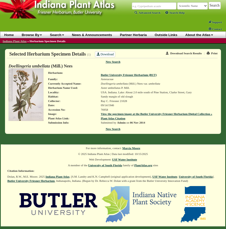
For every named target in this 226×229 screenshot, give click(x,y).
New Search (113, 61)
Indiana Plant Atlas (15, 41)
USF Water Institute (124, 159)
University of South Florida (105, 165)
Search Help (175, 12)
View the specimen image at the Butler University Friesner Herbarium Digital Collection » (156, 113)
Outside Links (166, 35)
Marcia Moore (131, 148)
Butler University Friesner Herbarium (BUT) (129, 74)
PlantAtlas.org (143, 165)
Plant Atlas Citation (113, 118)
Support (215, 22)
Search (57, 35)
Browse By (32, 35)
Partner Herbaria (133, 35)
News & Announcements (92, 35)
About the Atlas (199, 35)
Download (105, 54)
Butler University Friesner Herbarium (31, 180)
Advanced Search (147, 12)
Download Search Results (184, 53)
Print (212, 53)
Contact (215, 29)
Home (9, 35)
